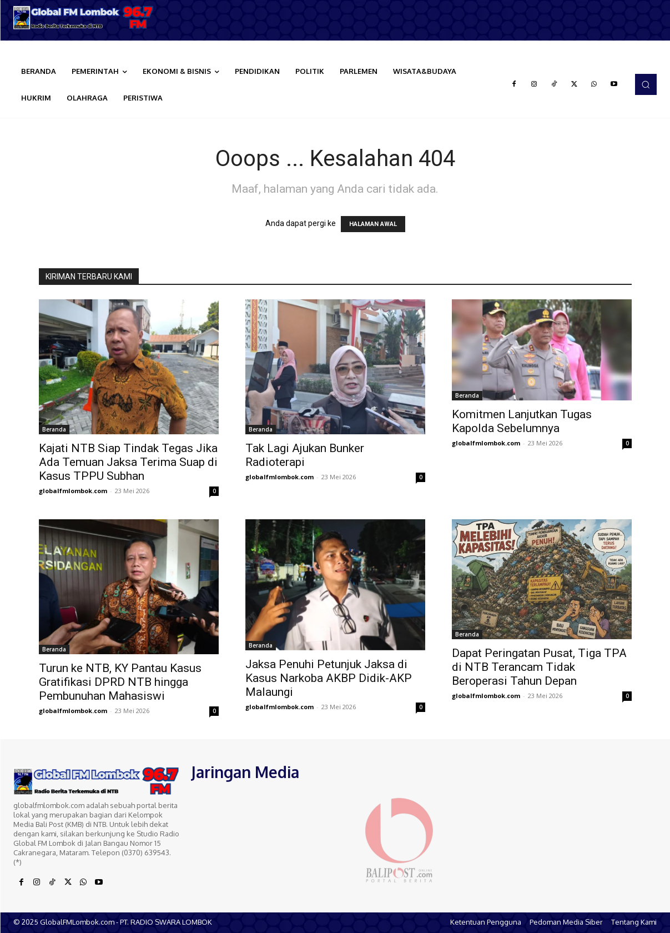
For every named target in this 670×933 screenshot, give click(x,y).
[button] (645, 84)
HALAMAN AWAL (373, 224)
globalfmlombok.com (73, 490)
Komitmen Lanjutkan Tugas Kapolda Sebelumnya (522, 421)
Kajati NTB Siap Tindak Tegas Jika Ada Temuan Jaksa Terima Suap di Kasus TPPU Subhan (128, 462)
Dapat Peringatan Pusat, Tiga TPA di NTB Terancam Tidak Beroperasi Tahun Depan (539, 667)
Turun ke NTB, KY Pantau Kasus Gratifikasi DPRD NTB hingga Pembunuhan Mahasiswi (120, 682)
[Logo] (83, 17)
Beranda (54, 429)
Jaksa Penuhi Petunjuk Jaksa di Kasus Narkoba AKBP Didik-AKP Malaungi (328, 678)
